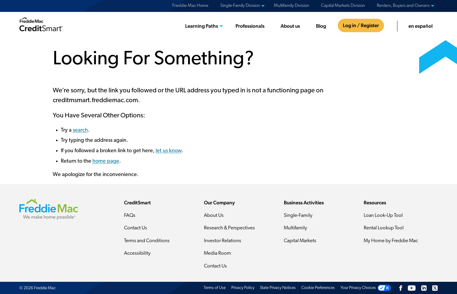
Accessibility (137, 253)
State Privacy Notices (278, 288)
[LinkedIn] (424, 288)
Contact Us (135, 228)
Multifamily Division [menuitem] (291, 6)
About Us (214, 215)
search (80, 130)
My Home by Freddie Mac (391, 240)
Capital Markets (300, 240)
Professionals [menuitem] (250, 26)
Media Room (217, 253)
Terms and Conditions (147, 240)
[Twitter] (435, 288)
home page (105, 161)
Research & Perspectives (229, 228)
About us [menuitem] (290, 26)
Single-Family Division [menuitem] (240, 6)
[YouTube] (411, 288)
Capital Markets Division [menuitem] (343, 6)
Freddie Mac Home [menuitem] (190, 6)
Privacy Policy (242, 288)
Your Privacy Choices (358, 288)
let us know (169, 151)
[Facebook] (401, 288)
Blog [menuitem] (321, 26)
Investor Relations (222, 240)
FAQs (129, 215)
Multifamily (295, 228)
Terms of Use (215, 288)
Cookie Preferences (318, 288)
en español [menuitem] (420, 26)
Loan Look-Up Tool (383, 215)
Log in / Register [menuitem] (361, 25)
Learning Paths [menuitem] (201, 26)
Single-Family (298, 215)
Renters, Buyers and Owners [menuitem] (403, 6)
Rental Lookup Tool (384, 228)
